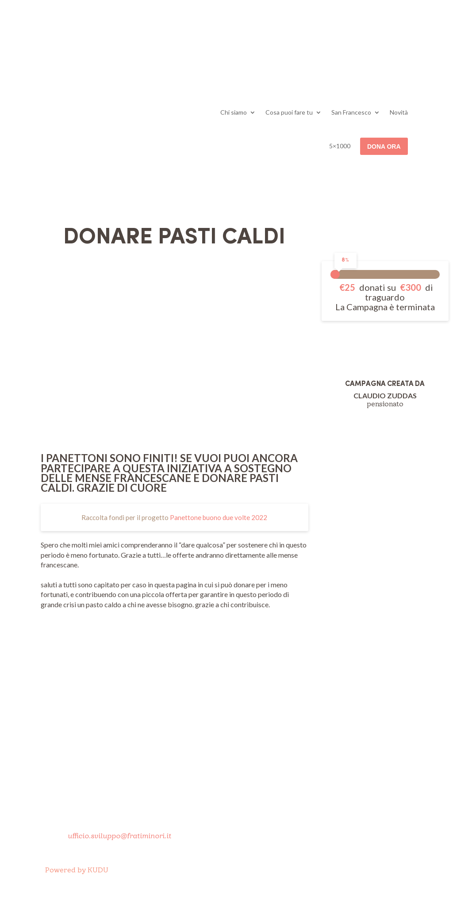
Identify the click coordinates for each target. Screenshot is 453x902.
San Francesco (351, 112)
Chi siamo (233, 112)
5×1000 (339, 146)
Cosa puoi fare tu (289, 112)
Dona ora (384, 146)
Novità (399, 112)
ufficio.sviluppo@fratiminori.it (119, 836)
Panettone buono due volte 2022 (218, 517)
